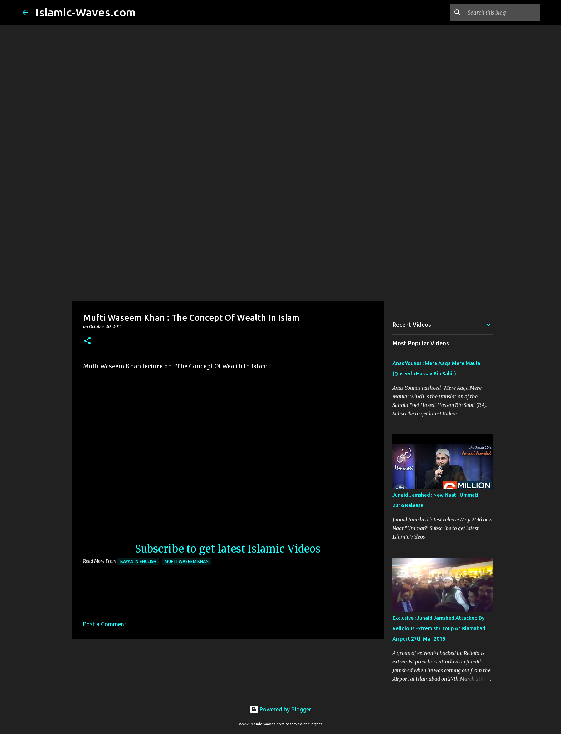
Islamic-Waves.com (85, 12)
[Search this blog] (502, 12)
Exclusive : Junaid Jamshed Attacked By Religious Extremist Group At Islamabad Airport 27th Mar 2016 (439, 628)
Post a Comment (104, 624)
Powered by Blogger (280, 709)
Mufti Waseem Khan (187, 561)
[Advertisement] (280, 245)
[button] (87, 341)
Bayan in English (138, 561)
